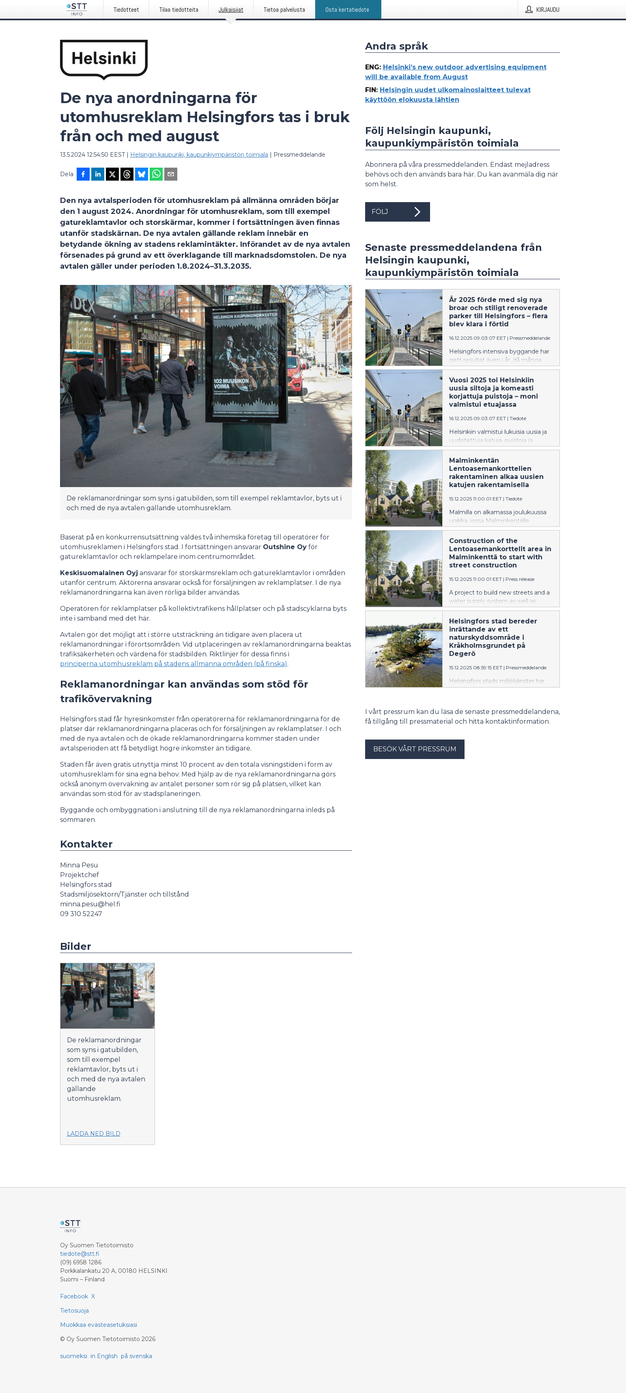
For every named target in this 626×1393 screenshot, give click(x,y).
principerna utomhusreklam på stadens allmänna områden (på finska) (173, 664)
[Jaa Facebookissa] (83, 175)
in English (104, 1356)
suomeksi (73, 1356)
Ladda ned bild (93, 1133)
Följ (398, 212)
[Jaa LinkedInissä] (97, 175)
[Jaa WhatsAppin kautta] (156, 175)
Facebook (74, 1296)
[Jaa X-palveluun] (112, 175)
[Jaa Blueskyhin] (141, 175)
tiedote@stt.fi (79, 1253)
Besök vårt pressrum (414, 749)
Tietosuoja (74, 1310)
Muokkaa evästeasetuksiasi (98, 1324)
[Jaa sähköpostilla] (170, 175)
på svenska (136, 1356)
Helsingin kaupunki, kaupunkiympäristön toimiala (199, 154)
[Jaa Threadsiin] (126, 175)
